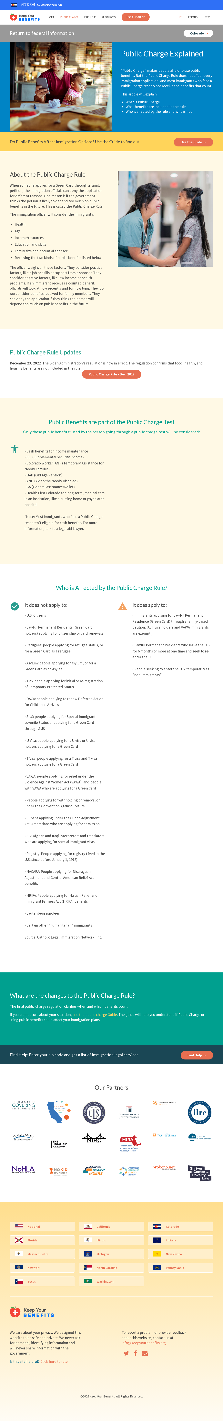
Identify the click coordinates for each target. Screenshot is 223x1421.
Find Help (90, 17)
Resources (109, 17)
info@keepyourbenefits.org (144, 1342)
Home (51, 17)
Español (193, 17)
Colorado (199, 33)
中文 (207, 17)
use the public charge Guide (95, 1014)
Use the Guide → (193, 142)
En (180, 17)
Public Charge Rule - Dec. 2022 (111, 374)
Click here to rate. (54, 1361)
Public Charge (69, 17)
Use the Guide (136, 17)
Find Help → (197, 1055)
